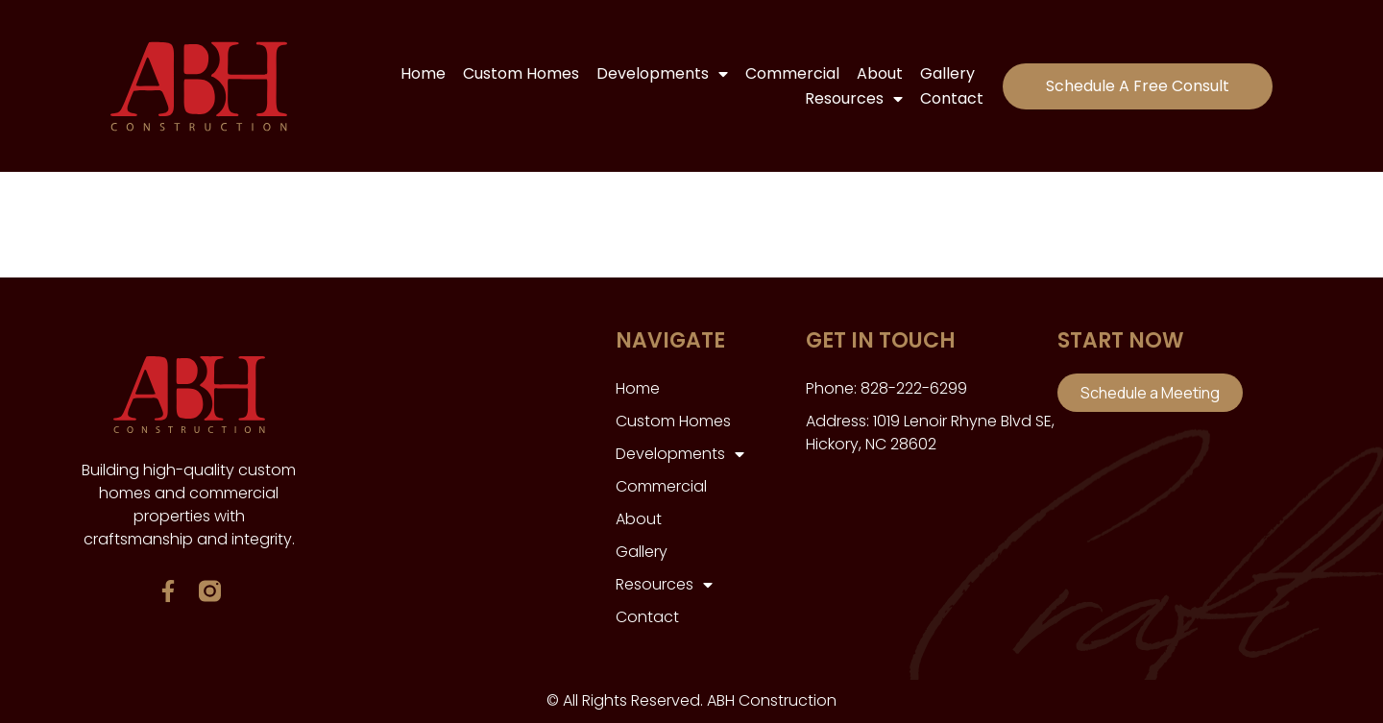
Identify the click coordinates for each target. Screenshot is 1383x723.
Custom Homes (521, 73)
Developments (662, 73)
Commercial (792, 73)
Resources (854, 98)
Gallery (947, 73)
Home (423, 73)
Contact (951, 98)
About (880, 73)
